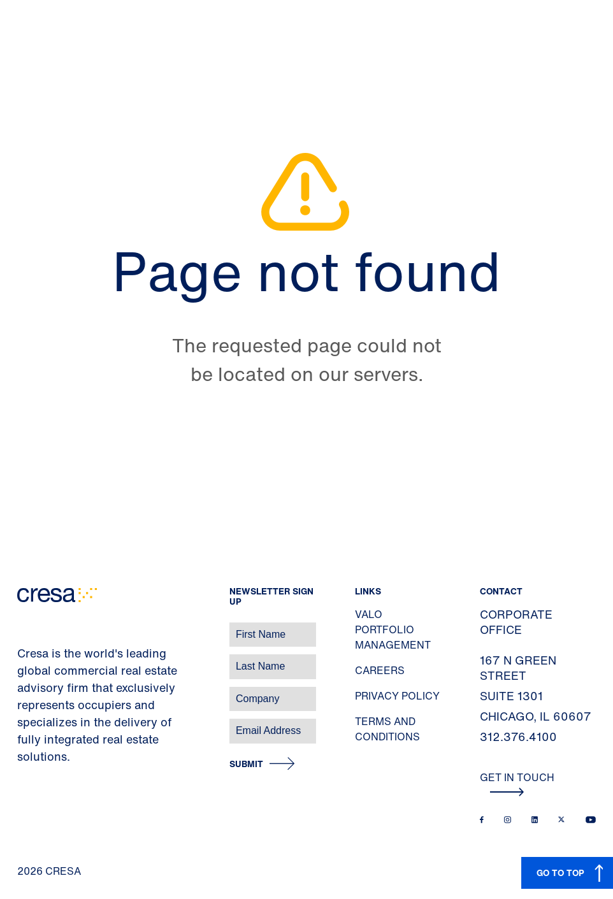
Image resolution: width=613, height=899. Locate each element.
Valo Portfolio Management (393, 629)
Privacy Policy (397, 695)
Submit (246, 764)
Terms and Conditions (387, 729)
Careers (380, 670)
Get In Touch (517, 783)
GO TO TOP (560, 872)
